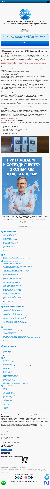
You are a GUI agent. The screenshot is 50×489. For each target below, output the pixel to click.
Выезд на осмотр (6, 404)
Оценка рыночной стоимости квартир (10, 239)
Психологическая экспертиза (8, 298)
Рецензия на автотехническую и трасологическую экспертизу (14, 317)
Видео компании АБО (7, 396)
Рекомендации (5, 407)
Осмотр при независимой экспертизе (10, 376)
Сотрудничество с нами (7, 400)
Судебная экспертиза (10, 255)
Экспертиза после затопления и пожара (11, 267)
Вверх (47, 474)
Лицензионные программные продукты (10, 395)
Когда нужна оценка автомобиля (9, 246)
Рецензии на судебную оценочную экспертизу (11, 309)
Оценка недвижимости (7, 238)
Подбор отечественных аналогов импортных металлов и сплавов (16, 271)
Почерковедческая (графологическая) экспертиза (12, 278)
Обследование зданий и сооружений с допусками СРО (13, 289)
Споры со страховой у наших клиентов (10, 332)
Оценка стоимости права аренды (9, 235)
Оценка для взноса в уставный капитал (10, 245)
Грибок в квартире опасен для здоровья (10, 375)
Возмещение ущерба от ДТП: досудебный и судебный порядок (14, 330)
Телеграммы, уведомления (8, 369)
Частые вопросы (6, 360)
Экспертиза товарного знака (8, 301)
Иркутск (25, 29)
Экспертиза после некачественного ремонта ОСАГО (12, 334)
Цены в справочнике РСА (7, 364)
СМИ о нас (5, 389)
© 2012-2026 (9, 431)
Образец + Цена (25, 43)
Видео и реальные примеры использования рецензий (13, 321)
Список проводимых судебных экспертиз (10, 257)
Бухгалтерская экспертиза (8, 300)
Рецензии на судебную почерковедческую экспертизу (13, 313)
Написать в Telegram (6, 449)
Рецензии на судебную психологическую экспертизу (12, 314)
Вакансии (5, 401)
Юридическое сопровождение (8, 348)
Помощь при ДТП (6, 403)
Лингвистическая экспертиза (8, 281)
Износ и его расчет (6, 368)
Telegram (42, 36)
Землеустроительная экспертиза (9, 294)
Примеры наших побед (7, 373)
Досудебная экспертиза (7, 371)
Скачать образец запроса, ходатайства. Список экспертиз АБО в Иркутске (17, 258)
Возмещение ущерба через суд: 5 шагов (10, 367)
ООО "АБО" (4, 431)
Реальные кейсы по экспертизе (9, 393)
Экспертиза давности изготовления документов (12, 285)
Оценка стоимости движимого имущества (10, 234)
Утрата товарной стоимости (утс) (9, 333)
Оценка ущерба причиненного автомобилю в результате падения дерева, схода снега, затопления (21, 337)
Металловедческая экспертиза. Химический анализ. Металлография (16, 270)
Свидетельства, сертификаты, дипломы (10, 397)
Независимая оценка (10, 231)
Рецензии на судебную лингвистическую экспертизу (12, 310)
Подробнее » (5, 250)
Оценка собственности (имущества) (9, 236)
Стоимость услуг (6, 408)
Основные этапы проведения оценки (10, 247)
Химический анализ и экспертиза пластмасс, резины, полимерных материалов (17, 273)
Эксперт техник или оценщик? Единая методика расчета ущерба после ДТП (17, 365)
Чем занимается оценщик (7, 379)
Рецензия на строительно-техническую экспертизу (12, 319)
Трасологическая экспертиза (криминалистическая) (12, 293)
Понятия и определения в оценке (9, 380)
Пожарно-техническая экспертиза (9, 286)
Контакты (4, 409)
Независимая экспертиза (11, 261)
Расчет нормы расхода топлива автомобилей (11, 282)
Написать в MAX (5, 453)
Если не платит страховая (8, 329)
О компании (5, 388)
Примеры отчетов (6, 372)
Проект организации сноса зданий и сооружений (12, 290)
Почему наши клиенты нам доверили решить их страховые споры (15, 383)
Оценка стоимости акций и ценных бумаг (10, 243)
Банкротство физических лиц (8, 350)
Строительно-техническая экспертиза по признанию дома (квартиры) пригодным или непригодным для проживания (25, 264)
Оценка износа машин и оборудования (10, 277)
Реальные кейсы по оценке (8, 392)
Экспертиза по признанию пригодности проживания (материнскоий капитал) (18, 266)
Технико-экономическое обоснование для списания (12, 283)
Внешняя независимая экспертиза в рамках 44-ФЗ (12, 297)
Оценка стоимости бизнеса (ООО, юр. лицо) (11, 242)
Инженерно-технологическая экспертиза (10, 274)
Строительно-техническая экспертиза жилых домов (12, 263)
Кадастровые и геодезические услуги (10, 296)
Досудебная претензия (7, 351)
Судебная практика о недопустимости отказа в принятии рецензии (15, 322)
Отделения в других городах (8, 405)
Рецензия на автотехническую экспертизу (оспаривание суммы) (15, 315)
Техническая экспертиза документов (10, 279)
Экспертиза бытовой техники (8, 287)
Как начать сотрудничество (25, 226)
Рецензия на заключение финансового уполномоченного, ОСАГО (15, 318)
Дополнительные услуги (11, 346)
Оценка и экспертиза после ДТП (13, 327)
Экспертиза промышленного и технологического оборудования (14, 275)
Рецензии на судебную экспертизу (14, 306)
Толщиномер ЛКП (6, 352)
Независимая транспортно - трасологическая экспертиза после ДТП (15, 336)
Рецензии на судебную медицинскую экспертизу (12, 311)
